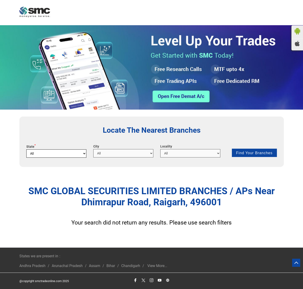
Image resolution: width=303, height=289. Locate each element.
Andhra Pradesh (32, 266)
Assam (94, 266)
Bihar (110, 266)
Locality (166, 146)
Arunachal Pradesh (67, 266)
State (31, 146)
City (96, 146)
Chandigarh (130, 266)
